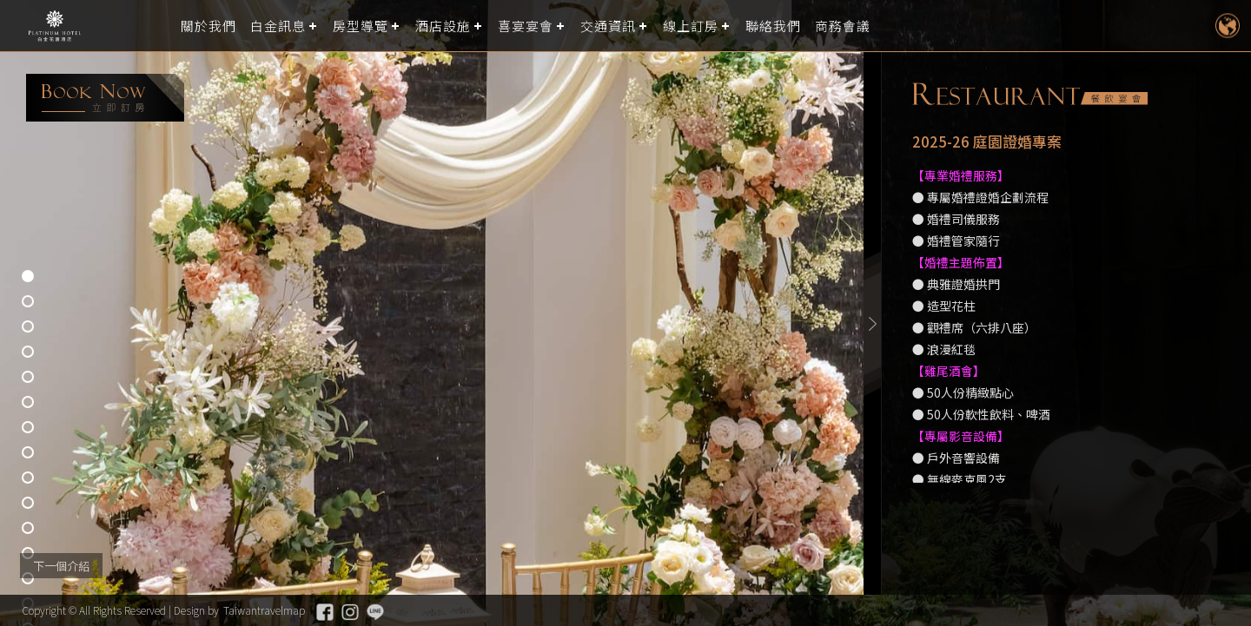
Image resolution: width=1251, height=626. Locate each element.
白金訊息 (278, 25)
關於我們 (208, 25)
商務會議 (842, 25)
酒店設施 (443, 25)
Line (375, 612)
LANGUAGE (1227, 25)
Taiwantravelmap (264, 610)
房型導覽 (360, 25)
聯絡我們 (773, 25)
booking (105, 98)
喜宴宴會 (525, 25)
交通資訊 (608, 25)
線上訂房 (690, 25)
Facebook (325, 612)
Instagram (350, 612)
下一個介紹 (61, 565)
